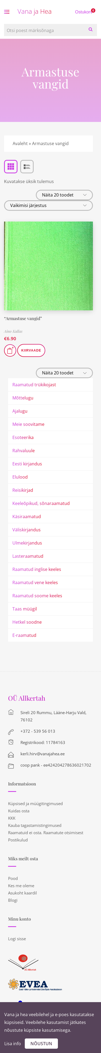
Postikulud (18, 840)
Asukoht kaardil (22, 893)
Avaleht (20, 143)
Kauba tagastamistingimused (34, 825)
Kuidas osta (18, 810)
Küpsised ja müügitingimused (35, 803)
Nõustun (41, 1044)
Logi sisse (17, 938)
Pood (13, 878)
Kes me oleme (21, 885)
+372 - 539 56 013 (37, 731)
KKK (11, 818)
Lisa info (12, 1044)
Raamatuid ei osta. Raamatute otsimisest (45, 832)
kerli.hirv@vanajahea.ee (42, 753)
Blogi (13, 900)
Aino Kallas (13, 331)
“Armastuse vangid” (23, 318)
